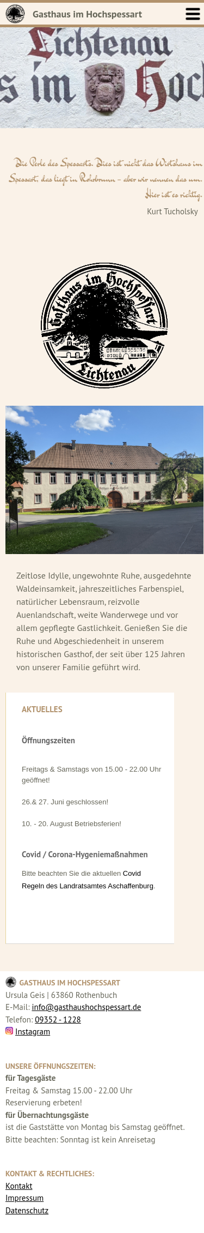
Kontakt (18, 1186)
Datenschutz (26, 1210)
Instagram (32, 1031)
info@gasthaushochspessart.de (86, 1007)
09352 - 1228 (58, 1019)
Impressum (24, 1198)
